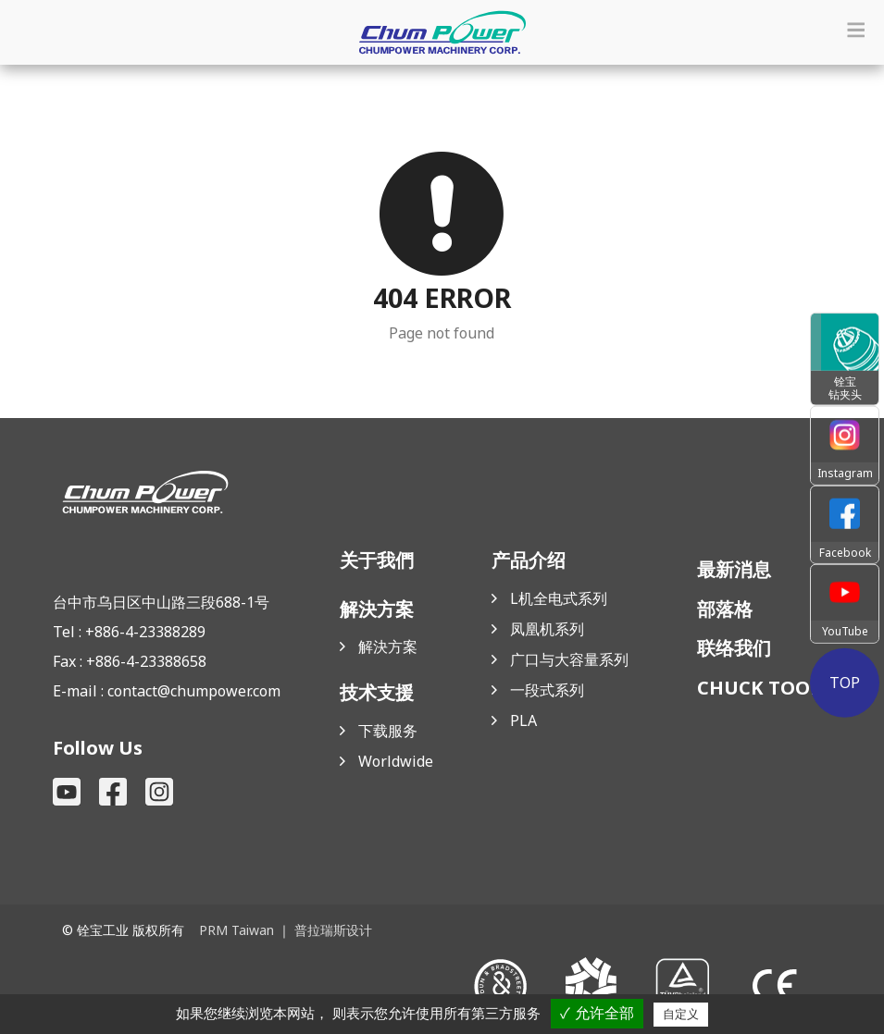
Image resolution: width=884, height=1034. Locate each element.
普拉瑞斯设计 (333, 930)
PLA (523, 720)
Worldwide (395, 761)
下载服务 (387, 730)
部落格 (725, 609)
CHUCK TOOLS (764, 687)
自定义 (681, 1014)
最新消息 (734, 569)
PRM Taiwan (236, 930)
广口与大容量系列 (569, 659)
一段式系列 (547, 690)
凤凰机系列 (547, 629)
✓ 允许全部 (596, 1013)
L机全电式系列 (558, 598)
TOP (844, 681)
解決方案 (387, 646)
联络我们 (734, 647)
